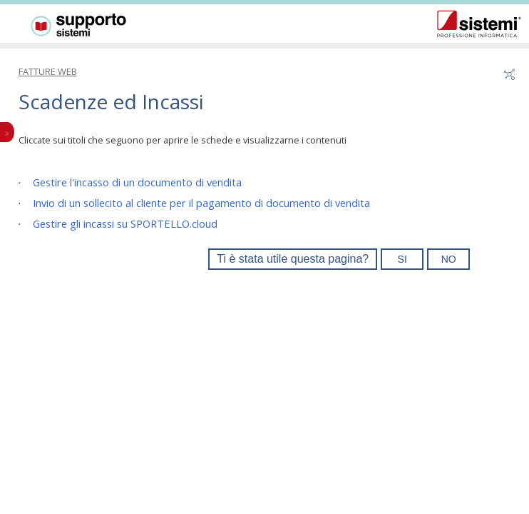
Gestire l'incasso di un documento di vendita (137, 182)
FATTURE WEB (48, 71)
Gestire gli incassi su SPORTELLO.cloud (125, 223)
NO (448, 259)
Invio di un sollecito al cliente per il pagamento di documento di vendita (201, 203)
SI (402, 259)
